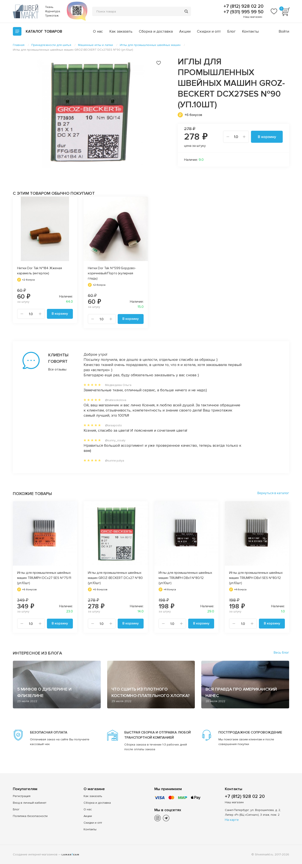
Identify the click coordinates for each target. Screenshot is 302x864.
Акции (185, 31)
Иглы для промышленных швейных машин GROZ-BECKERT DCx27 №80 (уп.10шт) (115, 578)
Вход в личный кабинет (29, 802)
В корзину (267, 136)
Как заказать (120, 31)
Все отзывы (57, 369)
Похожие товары (32, 493)
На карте (232, 819)
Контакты (250, 31)
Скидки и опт (209, 31)
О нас (98, 31)
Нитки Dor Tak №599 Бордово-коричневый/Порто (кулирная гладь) (112, 273)
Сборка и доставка (156, 31)
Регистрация (21, 796)
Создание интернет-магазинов (35, 854)
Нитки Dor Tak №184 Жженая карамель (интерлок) (39, 270)
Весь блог (281, 652)
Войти (284, 31)
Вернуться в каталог (273, 493)
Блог (231, 31)
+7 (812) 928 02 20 (243, 6)
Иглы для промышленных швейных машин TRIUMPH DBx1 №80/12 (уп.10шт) (185, 578)
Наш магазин (252, 17)
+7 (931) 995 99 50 (243, 12)
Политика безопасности (30, 816)
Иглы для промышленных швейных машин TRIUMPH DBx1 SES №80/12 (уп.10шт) (256, 578)
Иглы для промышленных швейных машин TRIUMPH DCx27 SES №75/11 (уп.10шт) (44, 578)
